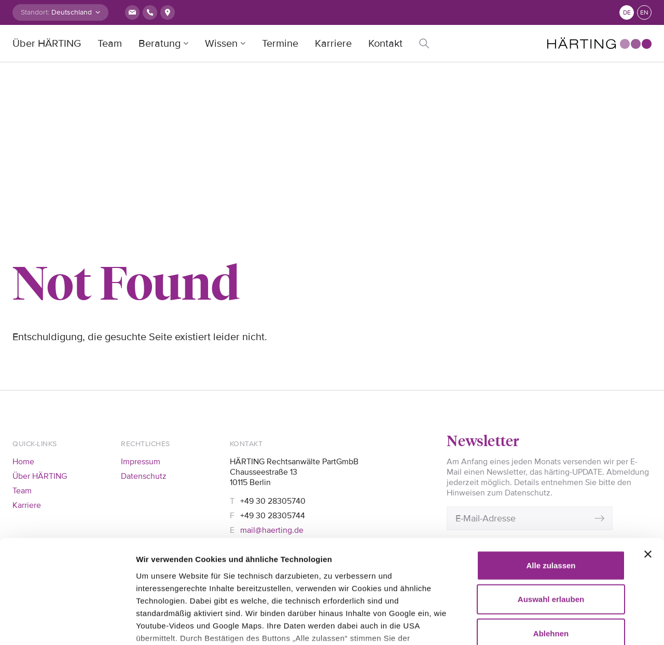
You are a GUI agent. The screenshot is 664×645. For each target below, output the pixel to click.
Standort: (35, 12)
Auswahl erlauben (551, 504)
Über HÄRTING (46, 43)
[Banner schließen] (648, 459)
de (627, 13)
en (644, 13)
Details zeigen (162, 624)
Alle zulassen (550, 470)
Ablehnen (551, 538)
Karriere (333, 43)
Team (110, 43)
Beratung (160, 43)
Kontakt (385, 43)
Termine (280, 43)
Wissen (221, 43)
